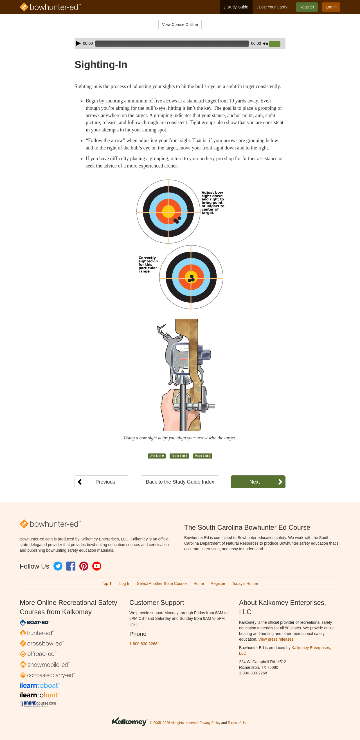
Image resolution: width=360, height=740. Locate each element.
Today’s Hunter (245, 583)
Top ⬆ (107, 583)
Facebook (70, 566)
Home (199, 583)
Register (307, 7)
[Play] (78, 43)
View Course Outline (180, 24)
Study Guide (236, 7)
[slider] (172, 44)
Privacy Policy (209, 723)
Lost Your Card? (272, 7)
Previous (105, 482)
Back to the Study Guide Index (180, 482)
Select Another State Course (162, 583)
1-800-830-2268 (143, 643)
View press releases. (276, 639)
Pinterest (83, 566)
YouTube (96, 566)
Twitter (57, 566)
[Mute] (265, 43)
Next (254, 482)
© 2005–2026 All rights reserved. (174, 723)
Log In (331, 7)
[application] (180, 43)
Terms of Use (238, 723)
